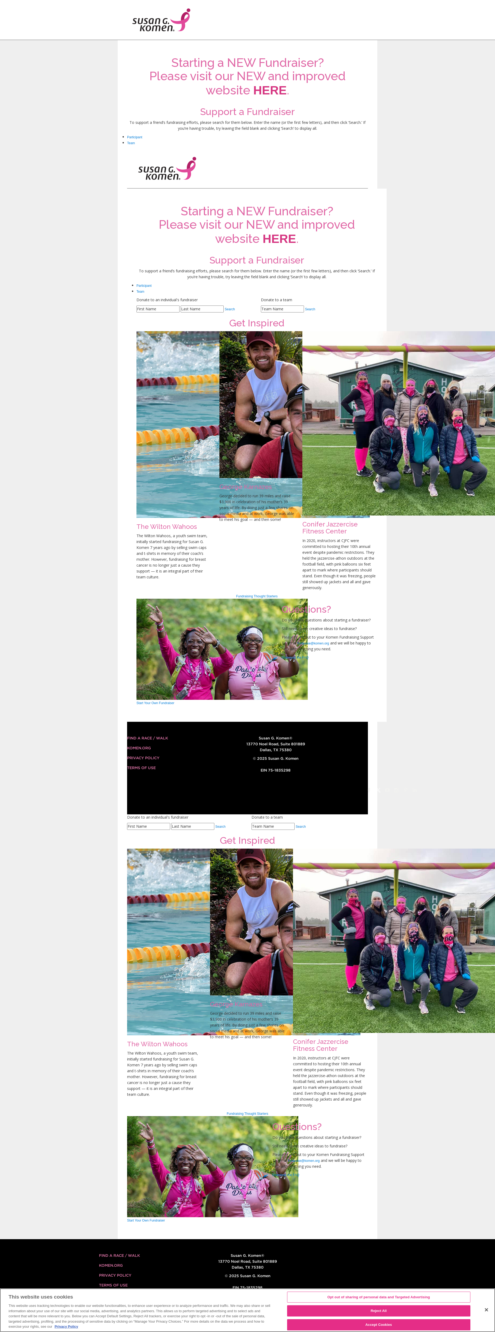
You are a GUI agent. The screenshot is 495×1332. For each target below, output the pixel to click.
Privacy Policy (143, 758)
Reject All (379, 1311)
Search (230, 309)
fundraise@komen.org (313, 643)
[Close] (486, 1310)
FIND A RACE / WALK (147, 738)
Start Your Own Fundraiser (155, 703)
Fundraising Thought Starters (256, 596)
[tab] (247, 137)
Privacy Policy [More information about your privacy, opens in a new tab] (66, 1327)
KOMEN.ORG (139, 748)
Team (131, 143)
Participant (134, 137)
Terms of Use (141, 768)
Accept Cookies (378, 1325)
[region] (247, 1310)
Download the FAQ (295, 657)
